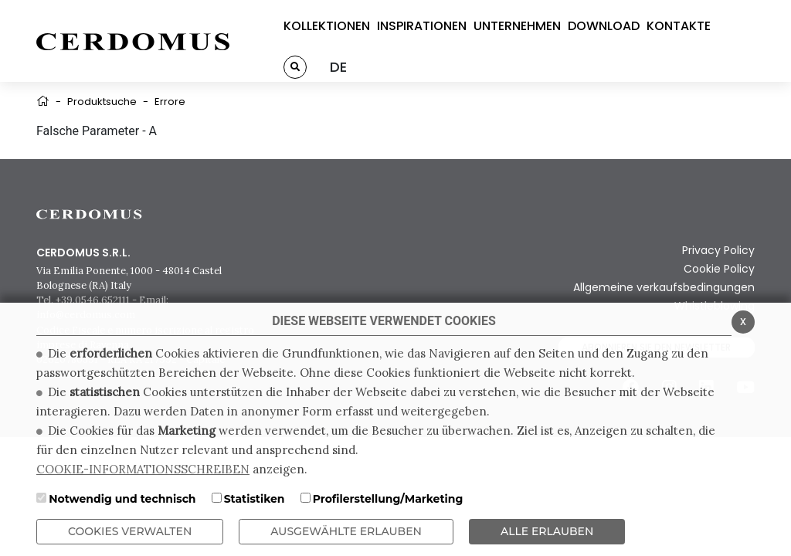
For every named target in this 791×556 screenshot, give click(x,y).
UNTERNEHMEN (517, 26)
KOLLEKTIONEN (326, 26)
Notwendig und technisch (122, 499)
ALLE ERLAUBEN (547, 531)
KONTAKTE (679, 26)
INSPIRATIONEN (422, 26)
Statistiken (254, 499)
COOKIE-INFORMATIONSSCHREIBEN (143, 469)
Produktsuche (102, 101)
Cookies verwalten (130, 531)
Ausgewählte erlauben (346, 531)
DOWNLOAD (604, 26)
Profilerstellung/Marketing (388, 499)
